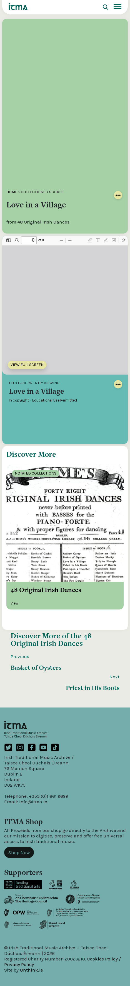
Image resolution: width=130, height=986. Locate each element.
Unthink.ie (31, 970)
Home (11, 192)
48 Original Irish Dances (51, 639)
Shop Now (19, 852)
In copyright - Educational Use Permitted (43, 400)
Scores (56, 192)
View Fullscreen (27, 364)
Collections (33, 192)
